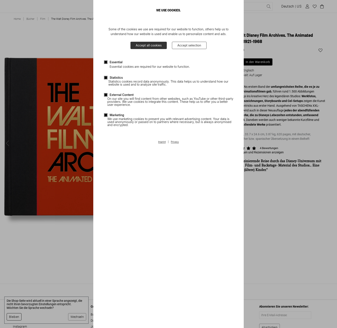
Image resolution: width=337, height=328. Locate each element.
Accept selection (189, 45)
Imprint (162, 142)
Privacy (175, 142)
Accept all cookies (149, 45)
